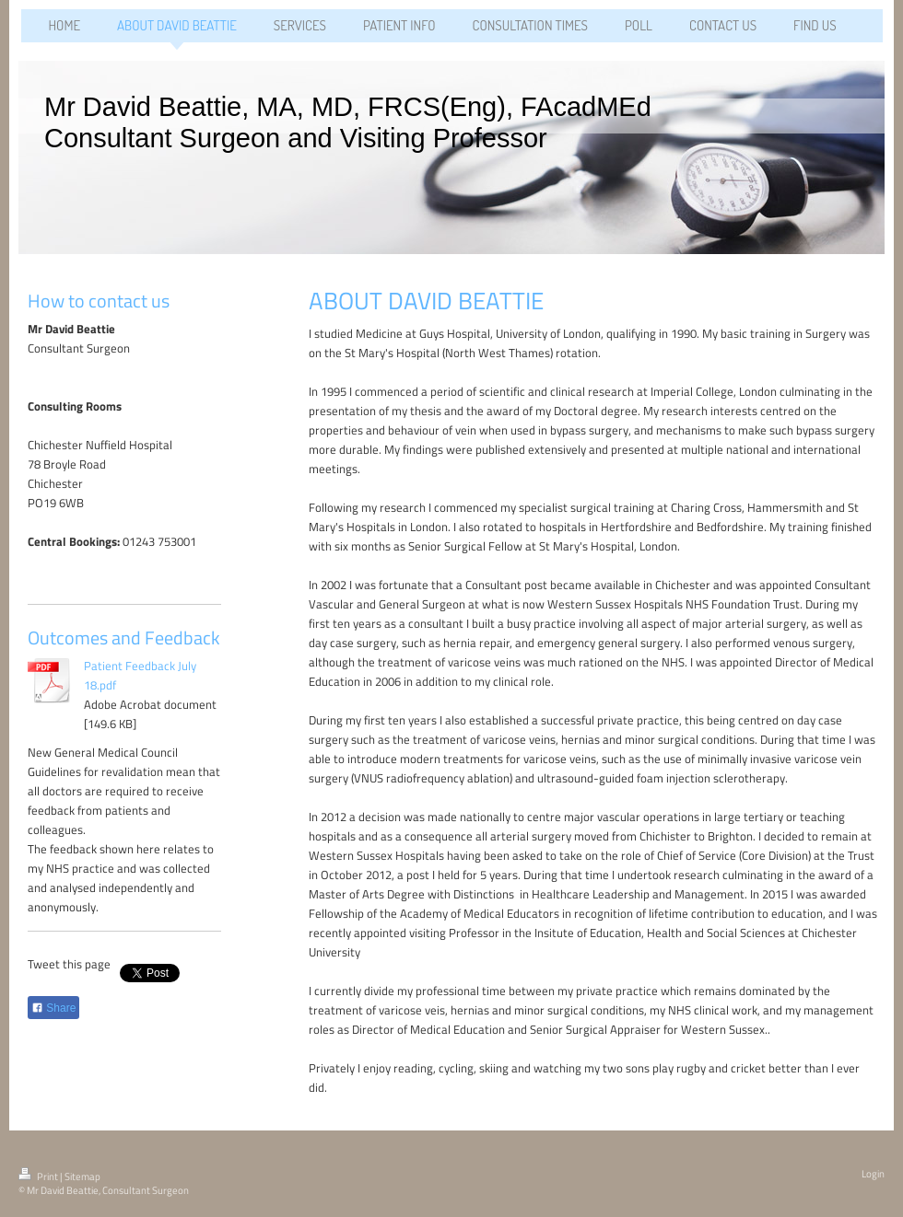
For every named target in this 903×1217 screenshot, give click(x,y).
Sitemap (82, 1176)
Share (53, 1008)
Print (39, 1176)
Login (873, 1173)
